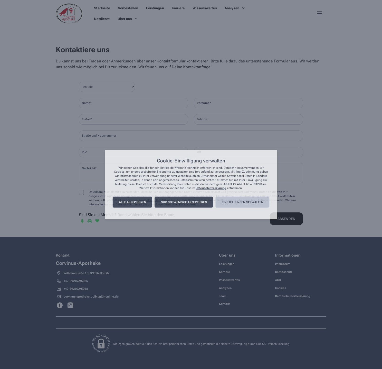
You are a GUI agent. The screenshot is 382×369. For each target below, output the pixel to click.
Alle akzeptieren (132, 202)
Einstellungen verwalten (242, 202)
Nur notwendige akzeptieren (184, 202)
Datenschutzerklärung (211, 188)
